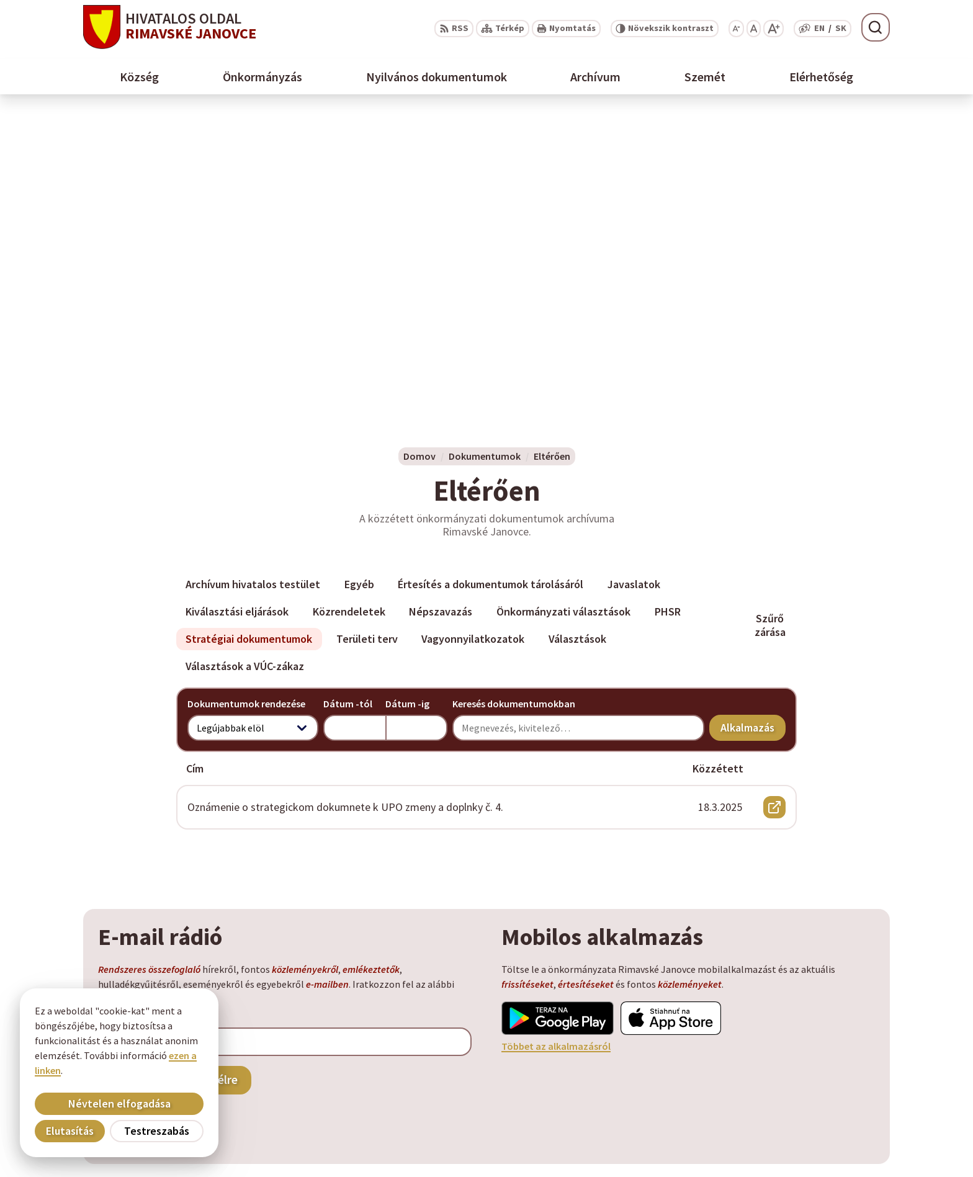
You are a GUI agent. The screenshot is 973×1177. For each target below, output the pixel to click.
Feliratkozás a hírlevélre (175, 776)
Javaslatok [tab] (634, 281)
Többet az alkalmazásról (556, 742)
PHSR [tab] (668, 308)
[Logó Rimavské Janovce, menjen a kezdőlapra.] (222, 966)
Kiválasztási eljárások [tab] (237, 308)
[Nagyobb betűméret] (773, 28)
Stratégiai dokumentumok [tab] (249, 335)
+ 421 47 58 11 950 (810, 1065)
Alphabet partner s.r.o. (223, 1004)
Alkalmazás (753, 426)
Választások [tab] (577, 335)
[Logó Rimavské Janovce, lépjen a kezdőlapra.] (169, 27)
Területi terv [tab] (367, 335)
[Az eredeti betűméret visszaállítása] (754, 28)
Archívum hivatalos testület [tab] (253, 281)
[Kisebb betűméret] (736, 28)
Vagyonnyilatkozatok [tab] (472, 335)
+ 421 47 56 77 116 (810, 1080)
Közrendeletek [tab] (349, 308)
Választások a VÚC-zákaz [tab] (245, 363)
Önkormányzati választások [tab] (563, 308)
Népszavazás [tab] (440, 308)
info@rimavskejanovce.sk (829, 1110)
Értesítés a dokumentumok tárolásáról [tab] (490, 281)
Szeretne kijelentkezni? (148, 803)
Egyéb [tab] (359, 281)
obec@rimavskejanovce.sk (831, 1095)
